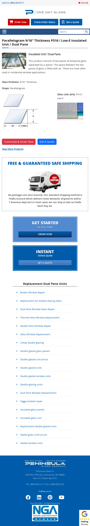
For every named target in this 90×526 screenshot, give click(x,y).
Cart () (83, 2)
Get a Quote (72, 22)
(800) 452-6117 (17, 2)
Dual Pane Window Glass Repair (37, 309)
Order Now (20, 22)
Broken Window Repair (32, 292)
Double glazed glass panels (35, 351)
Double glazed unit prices (34, 359)
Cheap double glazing (32, 342)
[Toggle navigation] (4, 32)
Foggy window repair (31, 401)
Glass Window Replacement (35, 334)
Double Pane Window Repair (35, 325)
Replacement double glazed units (38, 426)
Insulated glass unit (31, 417)
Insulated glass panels (32, 409)
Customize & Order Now (18, 142)
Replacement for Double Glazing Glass (41, 300)
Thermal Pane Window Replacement (39, 317)
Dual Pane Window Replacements (38, 392)
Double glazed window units (35, 376)
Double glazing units (31, 384)
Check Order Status (44, 22)
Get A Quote (47, 142)
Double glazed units (31, 367)
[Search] (70, 31)
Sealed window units (31, 443)
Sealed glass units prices (33, 434)
